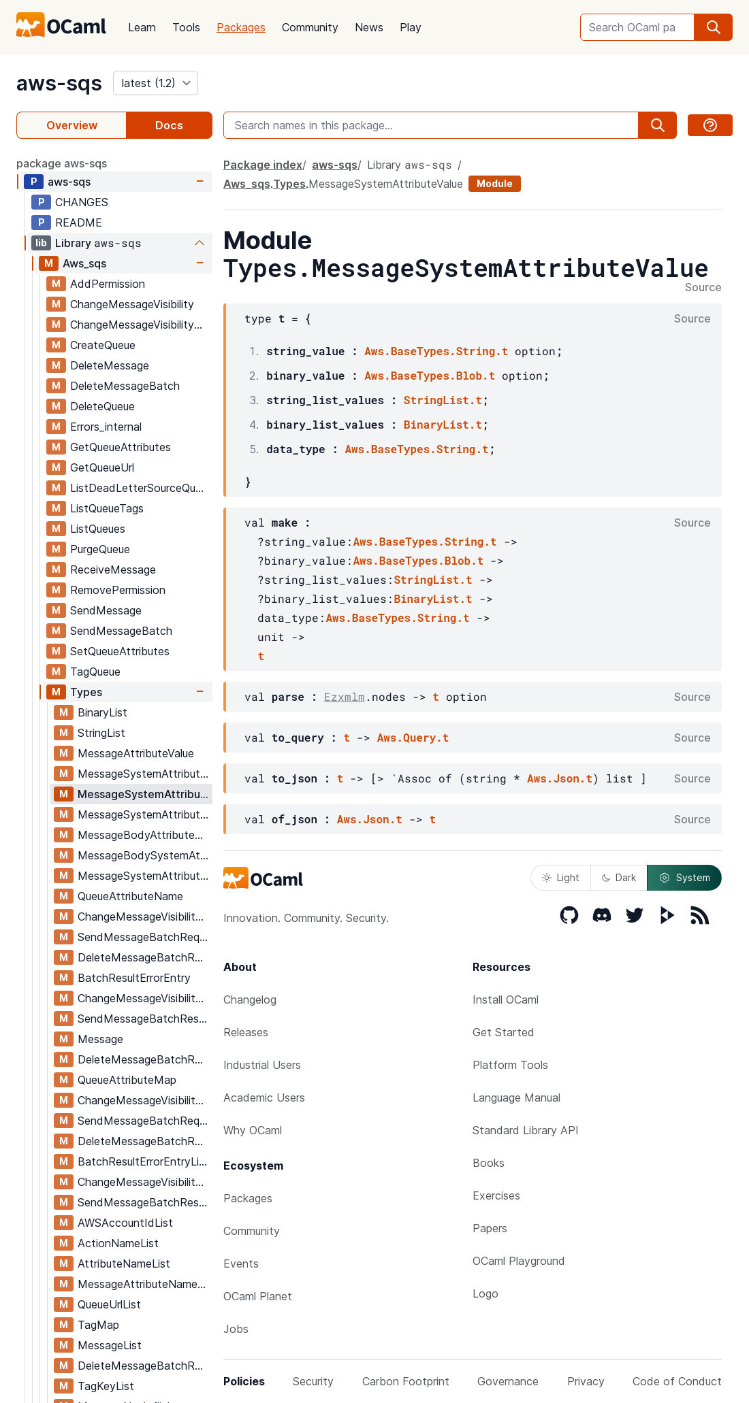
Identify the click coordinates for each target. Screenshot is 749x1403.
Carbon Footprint (405, 1381)
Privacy (586, 1381)
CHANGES (81, 202)
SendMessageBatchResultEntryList (145, 1202)
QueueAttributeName (130, 896)
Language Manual (516, 1097)
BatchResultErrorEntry (134, 978)
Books (489, 1163)
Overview (71, 125)
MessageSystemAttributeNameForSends (145, 773)
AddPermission (107, 284)
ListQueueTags (107, 508)
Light (560, 877)
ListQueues (97, 528)
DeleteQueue (102, 406)
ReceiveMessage (113, 569)
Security (313, 1381)
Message (100, 1039)
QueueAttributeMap (127, 1080)
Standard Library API (526, 1130)
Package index (262, 164)
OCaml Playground (519, 1261)
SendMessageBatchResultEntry (145, 1018)
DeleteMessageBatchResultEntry (145, 1059)
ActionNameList (118, 1243)
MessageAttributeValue (136, 753)
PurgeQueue (100, 549)
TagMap (98, 1325)
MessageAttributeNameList (145, 1284)
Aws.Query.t (413, 737)
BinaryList (102, 712)
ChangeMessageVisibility (132, 304)
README (78, 222)
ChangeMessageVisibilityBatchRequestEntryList (145, 1100)
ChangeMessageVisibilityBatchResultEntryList (145, 1182)
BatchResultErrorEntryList (143, 1161)
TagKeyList (106, 1386)
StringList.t (443, 400)
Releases (245, 1032)
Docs (169, 125)
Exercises (496, 1195)
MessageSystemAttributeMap (145, 875)
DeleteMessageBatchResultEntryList (145, 1365)
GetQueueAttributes (120, 447)
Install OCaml (506, 999)
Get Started (504, 1032)
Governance (508, 1381)
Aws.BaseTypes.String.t (436, 351)
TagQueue (95, 671)
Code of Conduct (677, 1381)
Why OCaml (252, 1130)
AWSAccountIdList (125, 1222)
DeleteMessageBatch (125, 386)
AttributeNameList (124, 1263)
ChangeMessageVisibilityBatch (141, 324)
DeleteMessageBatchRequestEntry (145, 957)
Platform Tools (510, 1065)
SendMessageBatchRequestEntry (145, 937)
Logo (485, 1293)
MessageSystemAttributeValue (145, 794)
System (684, 878)
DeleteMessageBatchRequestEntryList (145, 1141)
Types (86, 692)
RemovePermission (117, 590)
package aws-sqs (61, 163)
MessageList (110, 1345)
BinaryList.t (443, 424)
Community (310, 27)
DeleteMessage (109, 365)
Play (410, 27)
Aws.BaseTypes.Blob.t (429, 375)
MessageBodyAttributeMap (145, 835)
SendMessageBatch (121, 631)
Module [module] (495, 183)
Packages (241, 27)
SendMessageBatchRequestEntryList (145, 1120)
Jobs (236, 1329)
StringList (101, 733)
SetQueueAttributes (120, 651)
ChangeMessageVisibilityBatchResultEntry (145, 998)
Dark (619, 877)
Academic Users (264, 1097)
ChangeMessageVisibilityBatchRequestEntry (145, 916)
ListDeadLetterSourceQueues (141, 488)
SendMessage (106, 610)
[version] (155, 83)
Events (241, 1263)
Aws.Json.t (559, 778)
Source (703, 288)
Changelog (249, 999)
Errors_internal (106, 426)
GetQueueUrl (102, 467)
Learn (142, 27)
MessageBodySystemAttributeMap (145, 855)
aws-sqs (59, 83)
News (369, 27)
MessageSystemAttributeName (145, 814)
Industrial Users (262, 1065)
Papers (490, 1228)
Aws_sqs (84, 263)
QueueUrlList (109, 1304)
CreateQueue (103, 345)
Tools (186, 27)
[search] (714, 27)
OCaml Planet (257, 1296)
